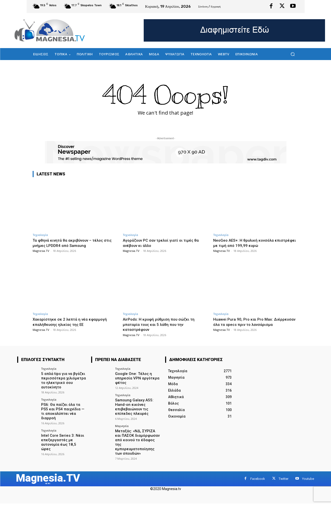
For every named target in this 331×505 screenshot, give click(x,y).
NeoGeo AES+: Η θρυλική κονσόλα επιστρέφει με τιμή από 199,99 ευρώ (250, 243)
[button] (293, 54)
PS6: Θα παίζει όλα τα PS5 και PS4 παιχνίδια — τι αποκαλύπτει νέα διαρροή (63, 407)
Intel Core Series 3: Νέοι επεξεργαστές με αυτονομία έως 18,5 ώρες (62, 433)
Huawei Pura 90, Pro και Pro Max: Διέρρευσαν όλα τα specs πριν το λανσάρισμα (246, 324)
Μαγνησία (122, 424)
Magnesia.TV (41, 251)
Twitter (283, 471)
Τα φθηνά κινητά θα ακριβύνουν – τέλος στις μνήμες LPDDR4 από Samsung (72, 243)
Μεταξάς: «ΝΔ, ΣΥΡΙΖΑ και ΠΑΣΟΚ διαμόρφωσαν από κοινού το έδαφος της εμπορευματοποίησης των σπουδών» (137, 437)
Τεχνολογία (40, 234)
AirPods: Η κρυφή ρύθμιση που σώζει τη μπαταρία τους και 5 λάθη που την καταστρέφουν (162, 324)
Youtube (308, 471)
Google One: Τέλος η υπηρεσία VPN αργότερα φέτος (135, 377)
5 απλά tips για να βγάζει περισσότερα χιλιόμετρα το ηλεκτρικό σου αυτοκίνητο (62, 379)
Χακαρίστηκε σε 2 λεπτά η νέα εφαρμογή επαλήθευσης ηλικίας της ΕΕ (74, 322)
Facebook (257, 471)
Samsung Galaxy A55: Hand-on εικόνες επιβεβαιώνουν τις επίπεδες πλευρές (132, 405)
